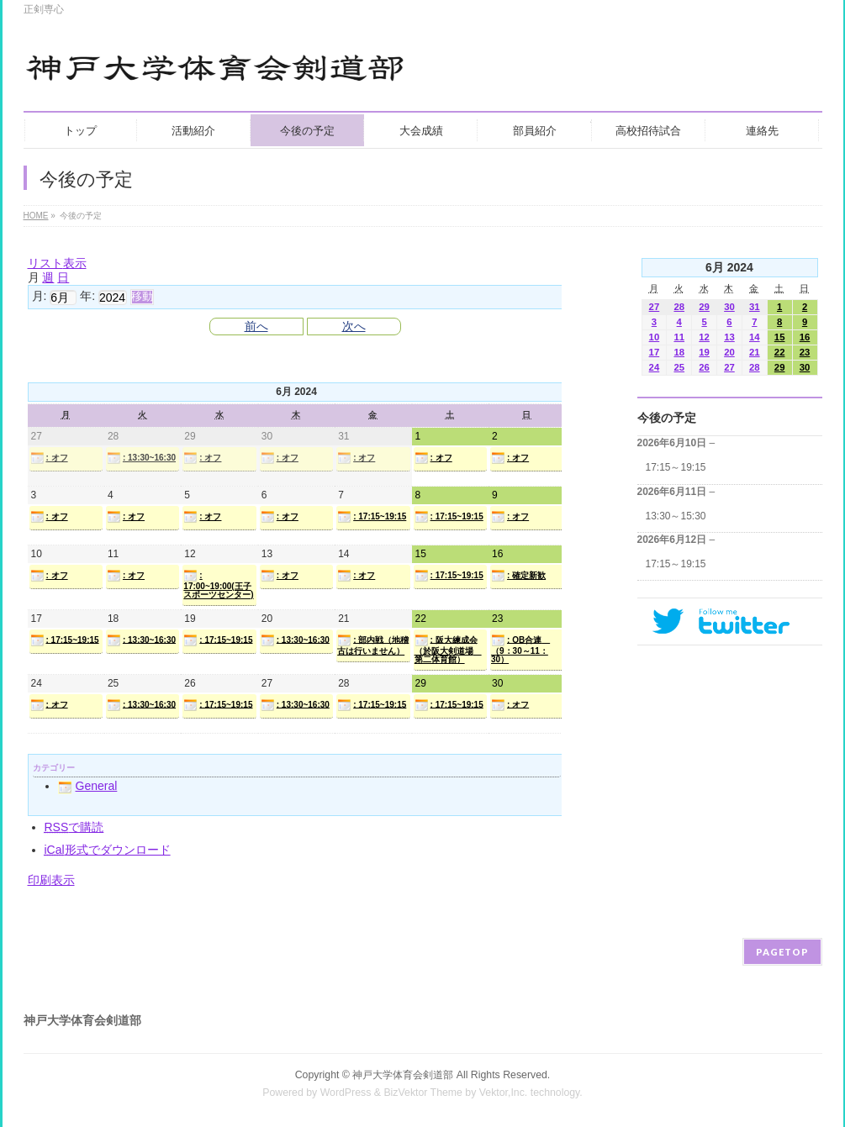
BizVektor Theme (422, 1092)
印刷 (51, 880)
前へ (256, 326)
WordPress (346, 1092)
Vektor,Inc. (503, 1092)
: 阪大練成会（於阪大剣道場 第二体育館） (448, 649)
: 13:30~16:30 (141, 458)
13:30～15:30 (676, 516)
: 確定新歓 (518, 575)
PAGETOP (782, 951)
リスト (57, 263)
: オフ (49, 458)
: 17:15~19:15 (371, 517)
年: (87, 296)
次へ (354, 326)
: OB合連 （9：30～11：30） (520, 649)
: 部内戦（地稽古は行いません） (373, 645)
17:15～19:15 (676, 467)
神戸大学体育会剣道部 (402, 1075)
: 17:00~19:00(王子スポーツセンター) (218, 584)
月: (39, 296)
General (88, 786)
